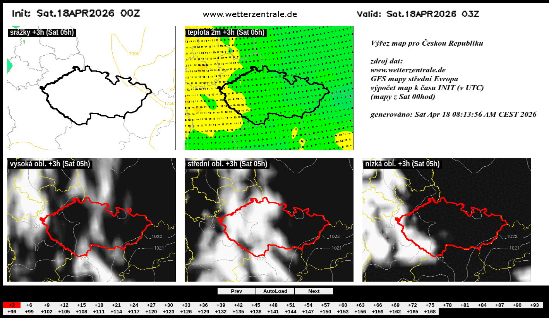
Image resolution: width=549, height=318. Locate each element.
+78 (447, 305)
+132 (220, 312)
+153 (342, 312)
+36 (203, 305)
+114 (116, 312)
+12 (64, 305)
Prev (236, 291)
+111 (99, 312)
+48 (273, 305)
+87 (499, 305)
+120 (151, 312)
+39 (220, 305)
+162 (395, 312)
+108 (81, 312)
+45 (255, 305)
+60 (342, 305)
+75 (429, 305)
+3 (12, 305)
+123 (168, 312)
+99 (29, 312)
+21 (116, 305)
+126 (186, 312)
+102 (46, 312)
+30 (168, 305)
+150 (325, 312)
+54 (308, 305)
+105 (64, 312)
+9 (47, 305)
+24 (133, 305)
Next (314, 291)
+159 (377, 312)
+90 (517, 305)
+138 (255, 312)
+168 (430, 312)
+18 (98, 305)
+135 (238, 312)
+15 (81, 305)
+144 (290, 312)
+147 (308, 312)
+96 (11, 312)
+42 (238, 305)
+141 (273, 312)
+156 (360, 312)
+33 (186, 305)
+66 (377, 305)
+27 (151, 305)
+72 (412, 305)
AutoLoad (275, 291)
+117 (133, 312)
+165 (412, 312)
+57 (325, 305)
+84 (482, 305)
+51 (290, 305)
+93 (534, 305)
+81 (464, 305)
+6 (29, 305)
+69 (395, 305)
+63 (360, 305)
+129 (203, 312)
